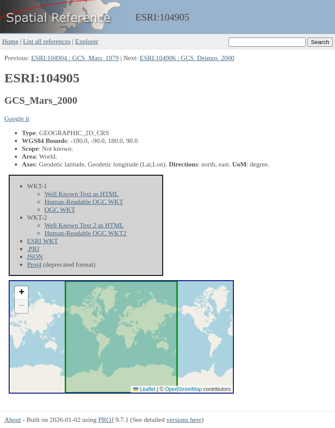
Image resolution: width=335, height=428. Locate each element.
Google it (16, 118)
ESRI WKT (42, 241)
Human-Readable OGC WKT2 (85, 233)
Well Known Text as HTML (81, 193)
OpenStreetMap (183, 389)
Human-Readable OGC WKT (83, 201)
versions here (184, 419)
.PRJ (33, 248)
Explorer (86, 41)
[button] (21, 293)
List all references (47, 41)
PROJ (105, 419)
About (12, 419)
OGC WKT (59, 209)
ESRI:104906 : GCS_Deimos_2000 (187, 57)
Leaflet (144, 389)
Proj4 (34, 264)
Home (10, 41)
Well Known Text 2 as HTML (84, 225)
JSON (35, 256)
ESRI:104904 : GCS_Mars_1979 (75, 57)
